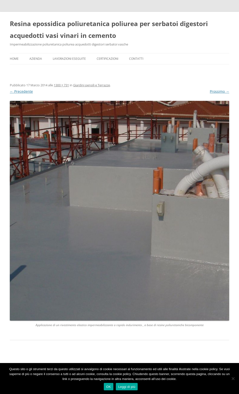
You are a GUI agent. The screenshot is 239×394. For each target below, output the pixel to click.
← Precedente (21, 91)
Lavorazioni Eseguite (69, 59)
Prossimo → (219, 91)
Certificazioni (107, 59)
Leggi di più (126, 387)
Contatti (136, 59)
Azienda (35, 59)
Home (14, 59)
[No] (232, 378)
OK (108, 387)
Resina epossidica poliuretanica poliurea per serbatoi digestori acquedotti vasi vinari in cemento (109, 29)
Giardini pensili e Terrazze (91, 85)
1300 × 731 (61, 85)
